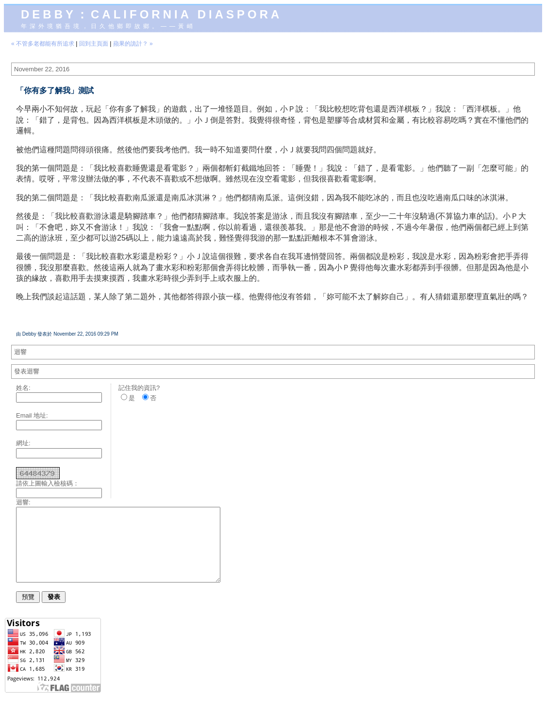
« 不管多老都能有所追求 (42, 43)
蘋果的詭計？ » (133, 43)
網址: (23, 443)
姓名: (23, 387)
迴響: (23, 502)
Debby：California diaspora (151, 14)
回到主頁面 (93, 43)
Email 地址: (32, 415)
